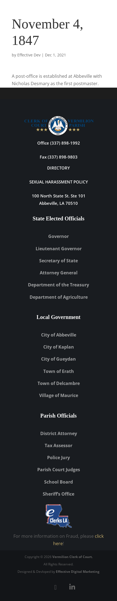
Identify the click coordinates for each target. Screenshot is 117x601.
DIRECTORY (58, 168)
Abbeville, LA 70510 (58, 203)
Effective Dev (29, 54)
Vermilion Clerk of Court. (72, 556)
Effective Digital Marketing (77, 571)
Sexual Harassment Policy (58, 182)
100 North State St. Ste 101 (58, 196)
